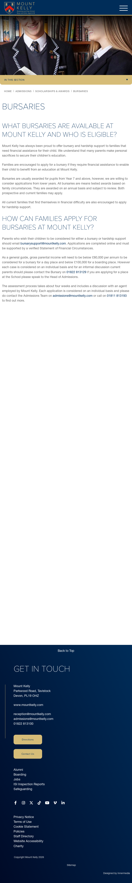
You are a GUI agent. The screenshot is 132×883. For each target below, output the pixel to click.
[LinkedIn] (63, 803)
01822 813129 (76, 272)
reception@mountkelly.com (32, 714)
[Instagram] (23, 803)
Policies (19, 831)
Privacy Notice (24, 817)
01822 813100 (23, 724)
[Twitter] (31, 803)
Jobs (17, 779)
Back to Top (66, 651)
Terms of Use (23, 822)
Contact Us (27, 754)
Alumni (18, 770)
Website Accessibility (28, 841)
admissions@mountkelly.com (72, 296)
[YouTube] (47, 803)
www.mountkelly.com (28, 705)
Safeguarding (23, 789)
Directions (28, 739)
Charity (19, 846)
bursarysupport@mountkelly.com (43, 243)
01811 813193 (117, 296)
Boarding (20, 774)
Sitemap (71, 865)
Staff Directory (24, 836)
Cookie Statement (26, 827)
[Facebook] (15, 803)
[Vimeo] (55, 803)
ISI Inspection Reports (29, 784)
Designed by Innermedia (116, 873)
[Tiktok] (39, 803)
